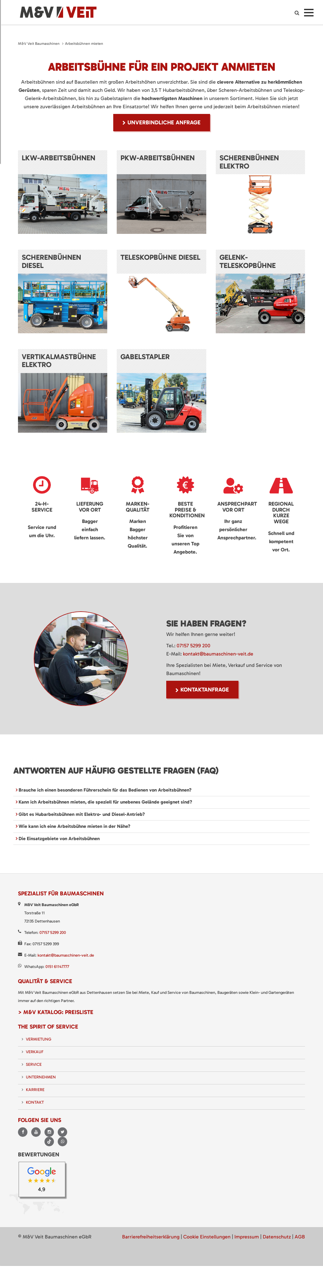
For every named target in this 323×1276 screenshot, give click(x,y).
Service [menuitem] (34, 1064)
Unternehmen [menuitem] (41, 1077)
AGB (300, 1237)
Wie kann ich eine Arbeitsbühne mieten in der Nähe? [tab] (73, 826)
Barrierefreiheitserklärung (150, 1237)
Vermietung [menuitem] (38, 1039)
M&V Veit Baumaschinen (39, 43)
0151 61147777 (57, 966)
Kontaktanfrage (204, 689)
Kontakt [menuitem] (35, 1102)
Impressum (246, 1237)
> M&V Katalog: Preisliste (55, 1012)
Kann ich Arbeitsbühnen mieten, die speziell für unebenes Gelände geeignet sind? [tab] (104, 802)
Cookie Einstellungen (207, 1237)
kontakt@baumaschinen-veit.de (218, 654)
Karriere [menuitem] (35, 1089)
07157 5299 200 (193, 646)
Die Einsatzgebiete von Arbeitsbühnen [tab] (58, 838)
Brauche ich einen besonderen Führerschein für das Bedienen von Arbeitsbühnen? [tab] (104, 790)
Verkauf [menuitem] (35, 1051)
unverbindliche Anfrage (164, 122)
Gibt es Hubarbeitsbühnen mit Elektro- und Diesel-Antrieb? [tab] (81, 814)
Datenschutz (277, 1237)
